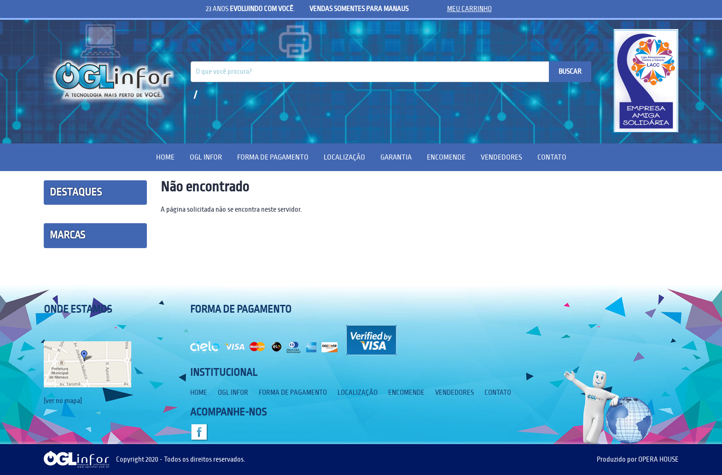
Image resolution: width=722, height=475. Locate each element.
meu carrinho (469, 8)
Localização (344, 157)
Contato (551, 157)
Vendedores (501, 157)
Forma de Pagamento (273, 157)
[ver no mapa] (63, 400)
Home (165, 157)
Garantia (396, 157)
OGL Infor (206, 157)
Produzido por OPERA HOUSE (638, 459)
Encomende (446, 157)
